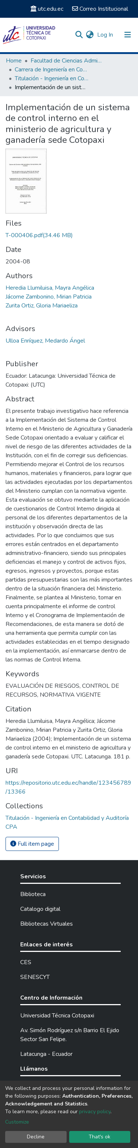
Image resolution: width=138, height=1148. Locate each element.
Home (14, 61)
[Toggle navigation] (127, 34)
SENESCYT (35, 977)
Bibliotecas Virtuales (46, 924)
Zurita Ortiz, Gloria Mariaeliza (42, 306)
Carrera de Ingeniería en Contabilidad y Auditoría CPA (51, 69)
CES (25, 962)
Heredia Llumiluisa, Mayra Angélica (50, 288)
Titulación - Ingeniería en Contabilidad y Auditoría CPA (51, 78)
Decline (36, 1136)
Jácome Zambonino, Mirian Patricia (49, 297)
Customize (17, 1121)
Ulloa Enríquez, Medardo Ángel (45, 341)
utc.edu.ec (47, 9)
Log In (105, 35)
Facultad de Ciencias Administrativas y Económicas (67, 61)
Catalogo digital (40, 909)
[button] (90, 34)
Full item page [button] (32, 844)
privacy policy (94, 1111)
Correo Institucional (100, 9)
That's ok (99, 1136)
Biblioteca (33, 894)
